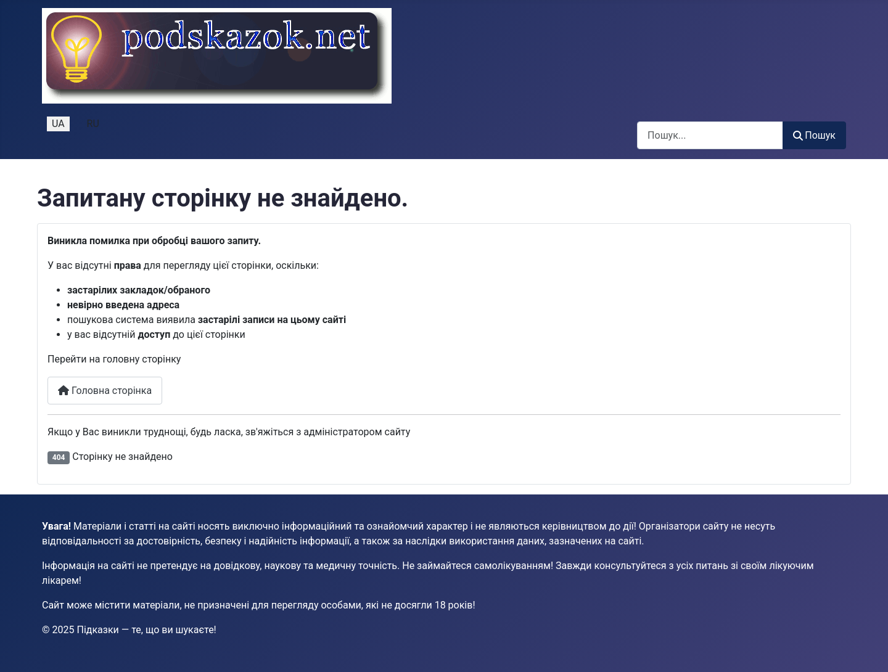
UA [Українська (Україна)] (58, 123)
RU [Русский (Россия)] (93, 123)
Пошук (814, 135)
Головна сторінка (105, 390)
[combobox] (710, 135)
